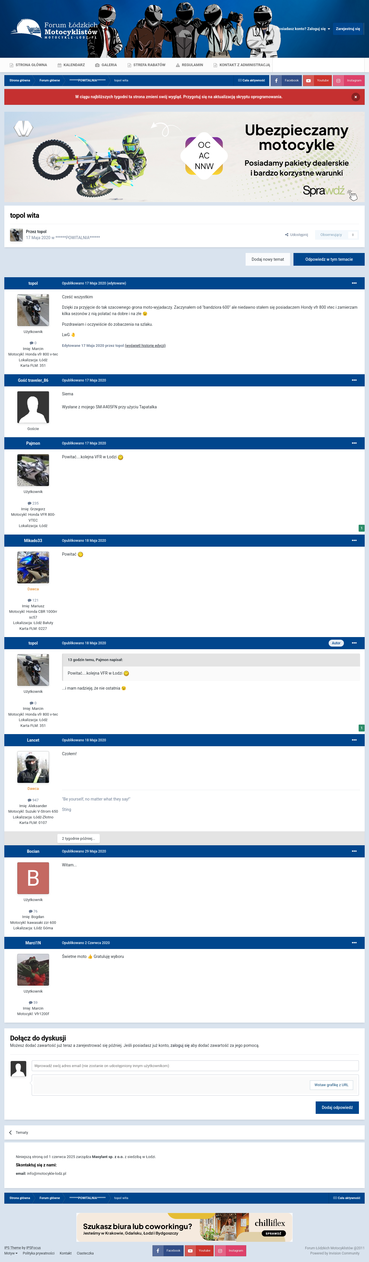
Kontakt (65, 1253)
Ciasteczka (85, 1253)
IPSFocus (33, 1248)
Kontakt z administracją (244, 65)
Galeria (109, 65)
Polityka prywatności (38, 1253)
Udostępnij (296, 234)
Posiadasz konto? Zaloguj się (303, 29)
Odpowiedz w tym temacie (329, 259)
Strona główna (31, 65)
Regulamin (192, 65)
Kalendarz (74, 65)
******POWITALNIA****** (77, 237)
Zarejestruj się (348, 29)
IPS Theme (12, 1248)
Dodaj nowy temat (268, 259)
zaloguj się (179, 1045)
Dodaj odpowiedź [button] (337, 1107)
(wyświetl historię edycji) (145, 345)
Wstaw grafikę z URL (332, 1085)
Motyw (11, 1253)
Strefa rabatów (149, 65)
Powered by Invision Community (334, 1253)
